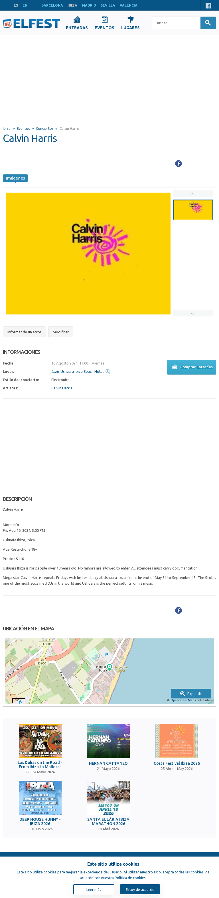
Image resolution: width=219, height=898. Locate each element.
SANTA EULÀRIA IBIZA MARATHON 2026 (108, 821)
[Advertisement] (109, 78)
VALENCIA (128, 5)
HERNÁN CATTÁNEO (108, 763)
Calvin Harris (61, 388)
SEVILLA (108, 5)
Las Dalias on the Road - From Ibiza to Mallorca (40, 764)
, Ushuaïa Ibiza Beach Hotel (77, 371)
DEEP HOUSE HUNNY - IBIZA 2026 (40, 821)
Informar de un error (24, 332)
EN (25, 5)
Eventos (23, 128)
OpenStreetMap (182, 700)
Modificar (61, 332)
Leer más (93, 889)
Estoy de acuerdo (140, 889)
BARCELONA (52, 5)
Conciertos (44, 128)
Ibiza (7, 128)
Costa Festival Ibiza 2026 (177, 763)
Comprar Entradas (192, 367)
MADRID (89, 5)
